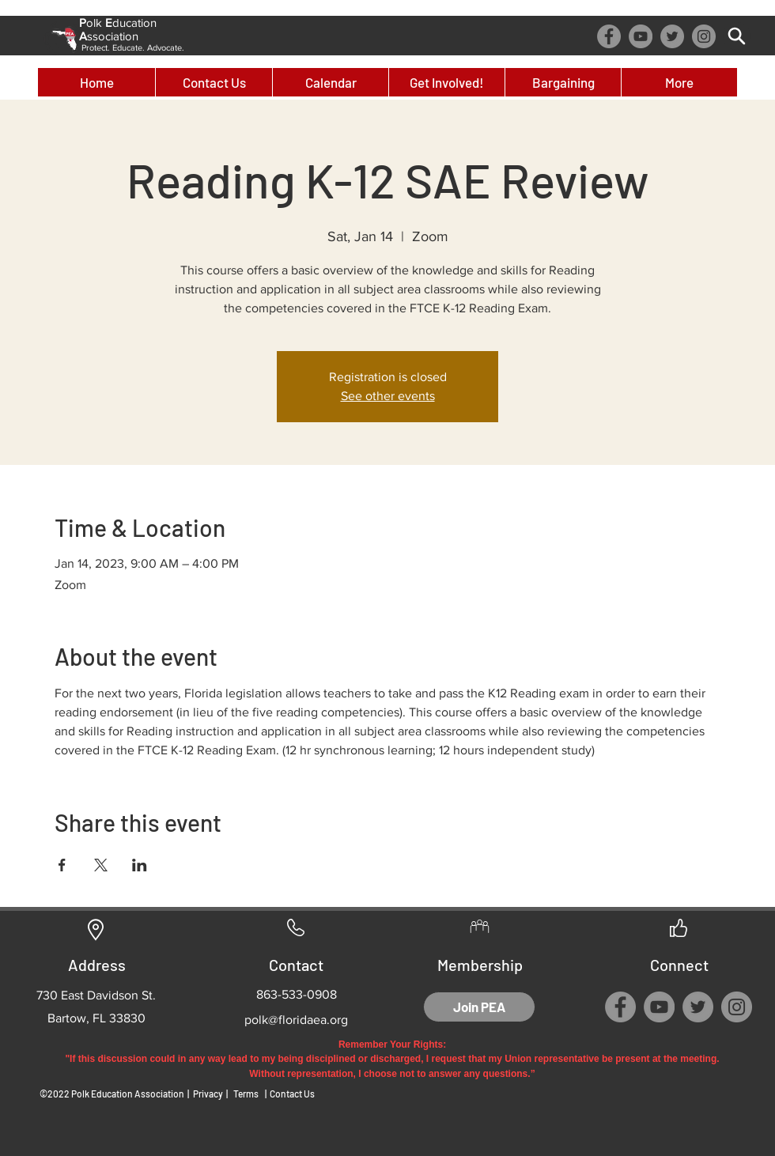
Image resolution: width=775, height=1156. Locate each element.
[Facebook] (609, 36)
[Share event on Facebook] (62, 865)
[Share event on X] (100, 865)
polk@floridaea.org (296, 1019)
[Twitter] (672, 36)
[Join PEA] (479, 1007)
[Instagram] (704, 36)
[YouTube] (640, 36)
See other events (388, 395)
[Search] (736, 36)
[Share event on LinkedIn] (139, 865)
